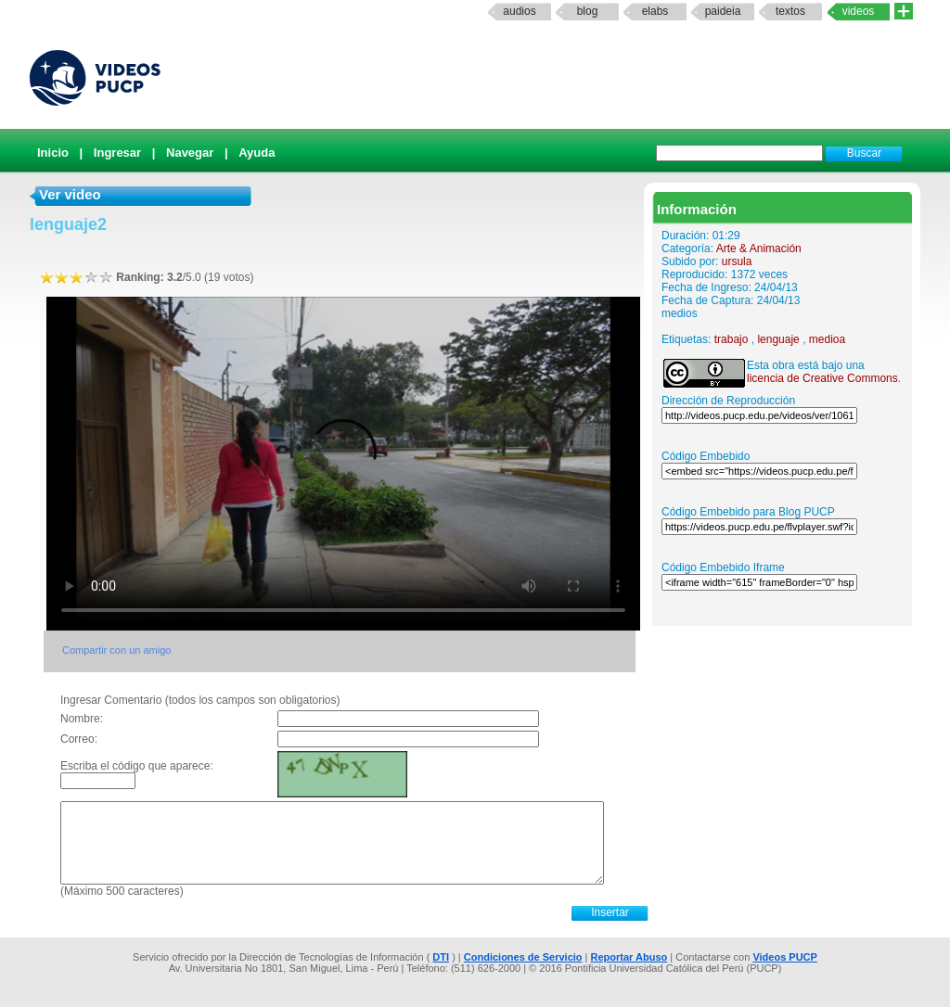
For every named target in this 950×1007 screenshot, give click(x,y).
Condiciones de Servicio (523, 956)
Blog (587, 11)
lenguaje (778, 339)
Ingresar (117, 152)
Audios (519, 11)
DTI (440, 956)
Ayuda (256, 152)
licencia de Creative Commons (822, 378)
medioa (827, 339)
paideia (723, 11)
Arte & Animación (759, 248)
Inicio (53, 152)
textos (790, 11)
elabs (655, 11)
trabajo (731, 339)
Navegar (189, 152)
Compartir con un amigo (116, 650)
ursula (737, 261)
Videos (858, 11)
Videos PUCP (784, 956)
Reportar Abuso (629, 956)
